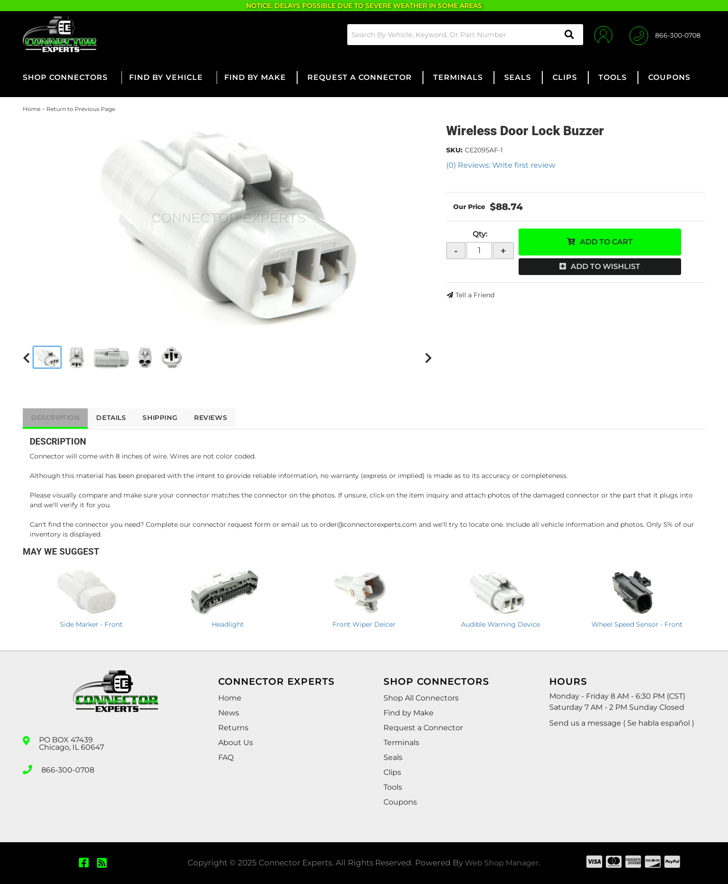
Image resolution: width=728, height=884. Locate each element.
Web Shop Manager (502, 862)
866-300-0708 (67, 769)
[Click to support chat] (665, 34)
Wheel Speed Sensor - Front (637, 624)
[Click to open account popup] (602, 34)
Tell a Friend (474, 295)
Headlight (228, 624)
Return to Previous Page (80, 108)
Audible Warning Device (500, 624)
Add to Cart (606, 241)
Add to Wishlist (605, 266)
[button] (463, 34)
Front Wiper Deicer (364, 624)
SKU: (454, 150)
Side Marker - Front (91, 624)
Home (31, 108)
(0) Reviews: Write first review (500, 165)
